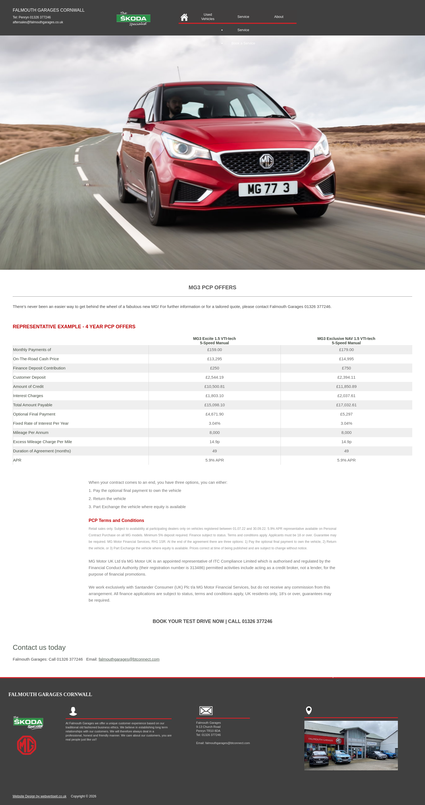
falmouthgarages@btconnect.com (129, 659)
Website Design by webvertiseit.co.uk (39, 796)
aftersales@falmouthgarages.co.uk (38, 22)
